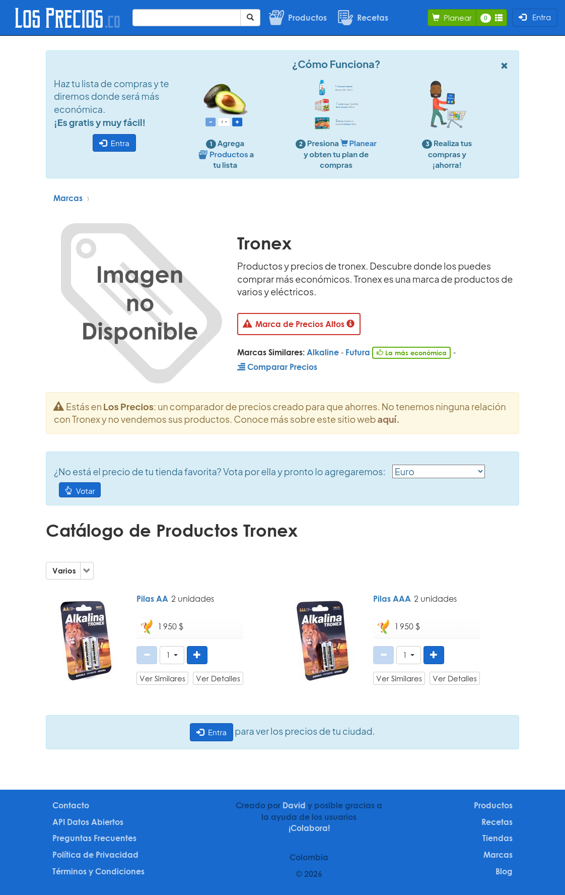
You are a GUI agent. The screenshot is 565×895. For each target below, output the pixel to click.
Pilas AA (152, 599)
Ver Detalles (218, 678)
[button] (172, 655)
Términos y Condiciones (98, 871)
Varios (64, 570)
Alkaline (323, 352)
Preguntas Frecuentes (94, 838)
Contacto (70, 805)
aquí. (389, 419)
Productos (493, 805)
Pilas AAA (392, 599)
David (294, 805)
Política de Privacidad (95, 855)
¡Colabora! (309, 828)
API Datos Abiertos (87, 822)
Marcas (68, 198)
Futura (357, 352)
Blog (504, 871)
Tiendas (497, 838)
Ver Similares (162, 678)
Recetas (497, 822)
